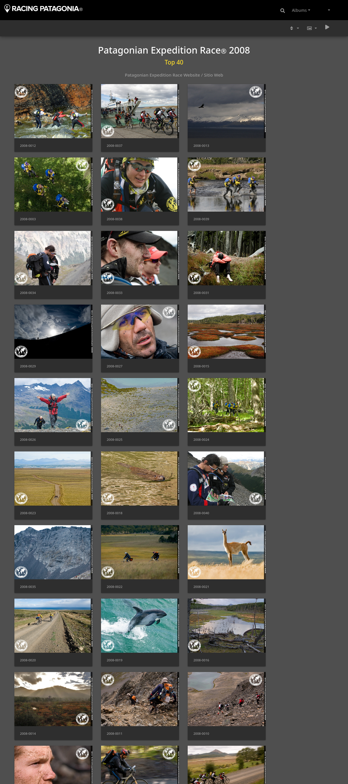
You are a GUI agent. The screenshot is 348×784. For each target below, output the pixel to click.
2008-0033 (274, 212)
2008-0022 (274, 423)
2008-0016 (274, 493)
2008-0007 (110, 634)
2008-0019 (192, 493)
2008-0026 (28, 353)
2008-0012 (28, 142)
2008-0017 (274, 704)
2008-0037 (110, 142)
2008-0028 (192, 704)
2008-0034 (192, 212)
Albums (299, 10)
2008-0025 (110, 353)
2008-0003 (274, 142)
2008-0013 (192, 142)
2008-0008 (28, 634)
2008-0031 (28, 282)
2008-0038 (28, 212)
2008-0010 (192, 563)
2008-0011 (110, 563)
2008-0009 (274, 563)
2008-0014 (28, 563)
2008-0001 (192, 774)
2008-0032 (110, 704)
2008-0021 (28, 493)
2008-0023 (274, 353)
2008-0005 (274, 774)
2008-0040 (110, 423)
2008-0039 (110, 212)
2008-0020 (110, 493)
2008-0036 (110, 774)
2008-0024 (192, 353)
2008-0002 (28, 774)
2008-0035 (192, 423)
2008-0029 (110, 282)
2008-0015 (274, 282)
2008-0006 (192, 634)
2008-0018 (28, 423)
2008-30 (272, 634)
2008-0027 (192, 282)
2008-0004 (28, 704)
